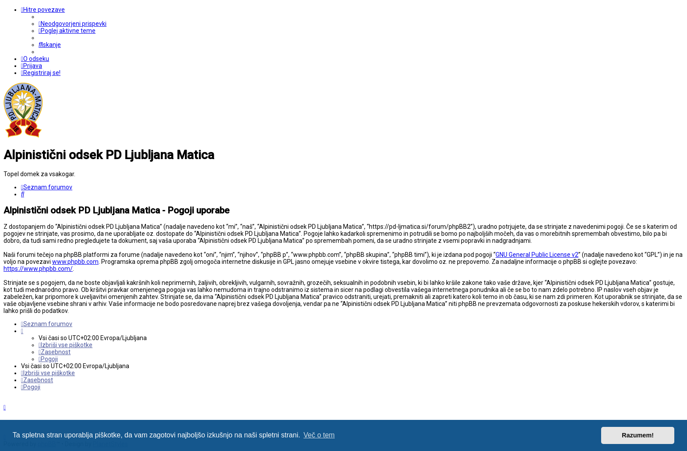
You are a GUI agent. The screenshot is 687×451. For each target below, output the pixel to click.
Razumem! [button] (638, 435)
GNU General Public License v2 (537, 254)
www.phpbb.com (75, 261)
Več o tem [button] (319, 435)
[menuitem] (72, 23)
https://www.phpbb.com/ (38, 268)
